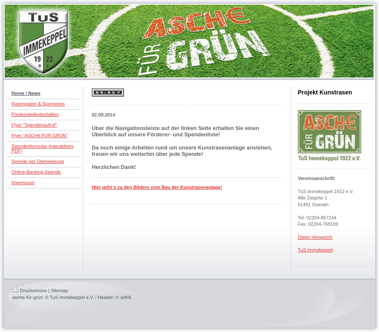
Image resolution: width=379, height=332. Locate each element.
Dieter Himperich (315, 237)
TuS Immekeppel (315, 249)
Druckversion (29, 290)
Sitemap (59, 290)
